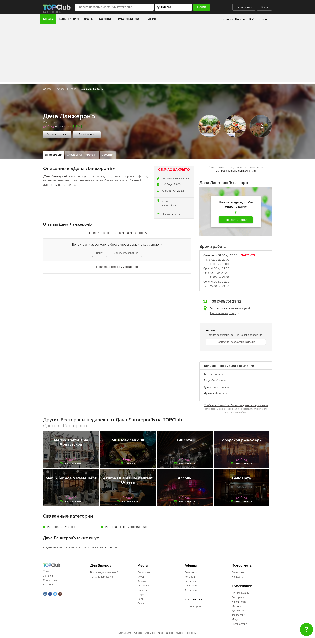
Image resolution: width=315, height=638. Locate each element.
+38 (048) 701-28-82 (173, 190)
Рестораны (50, 122)
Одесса (47, 89)
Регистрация (244, 7)
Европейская (169, 205)
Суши (140, 603)
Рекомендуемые (194, 606)
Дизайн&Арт (239, 610)
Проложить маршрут (224, 313)
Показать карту (236, 220)
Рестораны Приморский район (127, 527)
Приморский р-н (171, 214)
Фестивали (191, 590)
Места (48, 19)
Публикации (128, 19)
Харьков (150, 632)
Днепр (169, 632)
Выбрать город (258, 19)
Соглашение (50, 580)
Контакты (48, 584)
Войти (264, 7)
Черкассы (191, 632)
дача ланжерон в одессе (100, 547)
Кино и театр (239, 601)
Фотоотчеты (242, 565)
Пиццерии (143, 585)
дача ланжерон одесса (62, 547)
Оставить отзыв (57, 134)
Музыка (236, 606)
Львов (179, 632)
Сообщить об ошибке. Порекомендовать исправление (236, 405)
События (108, 154)
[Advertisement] (157, 54)
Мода (235, 619)
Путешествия (239, 624)
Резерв (150, 19)
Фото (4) (91, 154)
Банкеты (142, 590)
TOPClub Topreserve (101, 576)
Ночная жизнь (240, 593)
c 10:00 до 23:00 (171, 184)
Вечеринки (191, 572)
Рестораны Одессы (66, 89)
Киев (160, 632)
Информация (53, 154)
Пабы (140, 599)
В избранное (86, 134)
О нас (46, 571)
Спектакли (191, 585)
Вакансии (48, 575)
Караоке (142, 581)
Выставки (190, 581)
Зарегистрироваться (126, 253)
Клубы (141, 576)
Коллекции (69, 19)
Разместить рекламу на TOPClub (236, 342)
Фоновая (221, 393)
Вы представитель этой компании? (236, 170)
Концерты (190, 576)
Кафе (140, 594)
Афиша (105, 19)
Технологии (238, 615)
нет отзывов (63, 126)
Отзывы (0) (74, 154)
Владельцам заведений (104, 572)
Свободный (218, 380)
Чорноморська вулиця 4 (175, 178)
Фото (88, 19)
